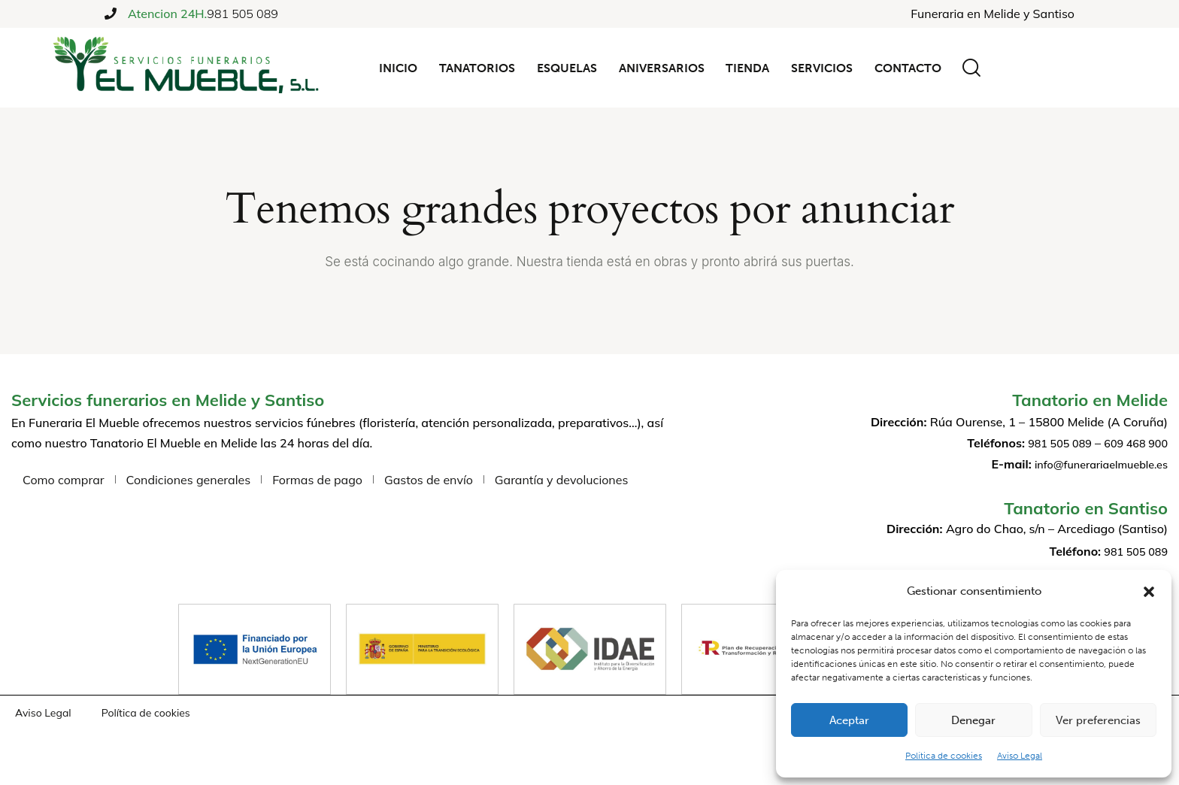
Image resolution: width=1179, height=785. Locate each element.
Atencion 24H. (167, 14)
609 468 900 (1132, 442)
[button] (1148, 591)
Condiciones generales (188, 479)
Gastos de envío (428, 479)
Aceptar (849, 720)
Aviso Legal (1019, 755)
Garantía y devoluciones (562, 479)
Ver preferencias (1098, 720)
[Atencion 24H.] (111, 14)
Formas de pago (317, 479)
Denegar (973, 720)
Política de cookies (943, 755)
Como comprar (64, 479)
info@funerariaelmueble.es (1093, 463)
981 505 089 (242, 13)
